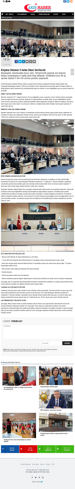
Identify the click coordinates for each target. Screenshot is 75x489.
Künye (42, 464)
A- (72, 74)
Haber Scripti (36, 482)
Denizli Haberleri (26, 464)
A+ (72, 70)
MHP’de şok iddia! (7, 18)
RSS (53, 464)
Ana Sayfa (35, 464)
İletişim (48, 464)
